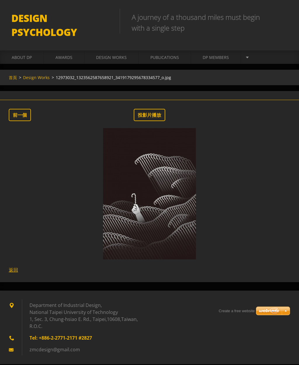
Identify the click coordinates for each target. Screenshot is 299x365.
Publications (164, 58)
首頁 (13, 78)
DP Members (216, 58)
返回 (13, 271)
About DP (22, 58)
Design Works (111, 58)
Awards (63, 58)
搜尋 (283, 17)
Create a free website (237, 311)
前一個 (20, 116)
